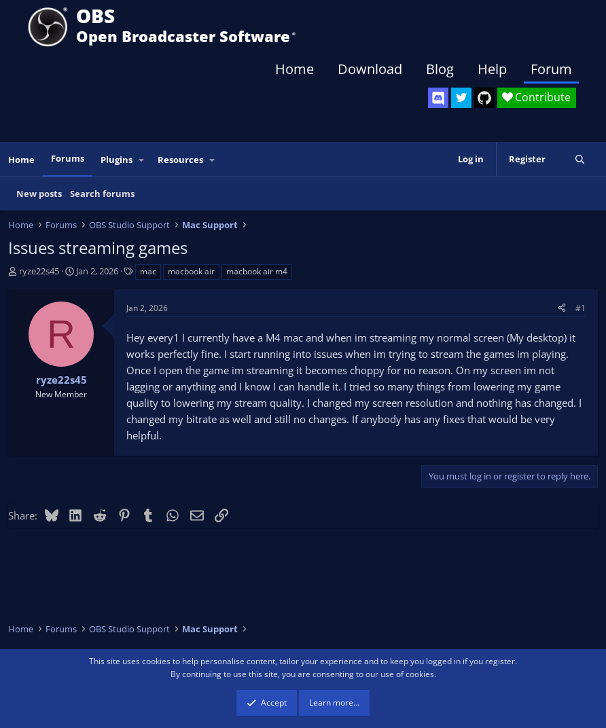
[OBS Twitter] (461, 98)
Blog (440, 69)
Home (294, 69)
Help (492, 69)
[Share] (562, 307)
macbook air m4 (256, 271)
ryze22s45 (39, 271)
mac (148, 271)
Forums (67, 158)
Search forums (102, 193)
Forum (551, 69)
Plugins (116, 159)
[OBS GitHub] (484, 98)
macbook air (191, 271)
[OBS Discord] (438, 98)
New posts (39, 193)
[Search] (580, 159)
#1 (580, 308)
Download (370, 69)
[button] (142, 160)
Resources (180, 159)
